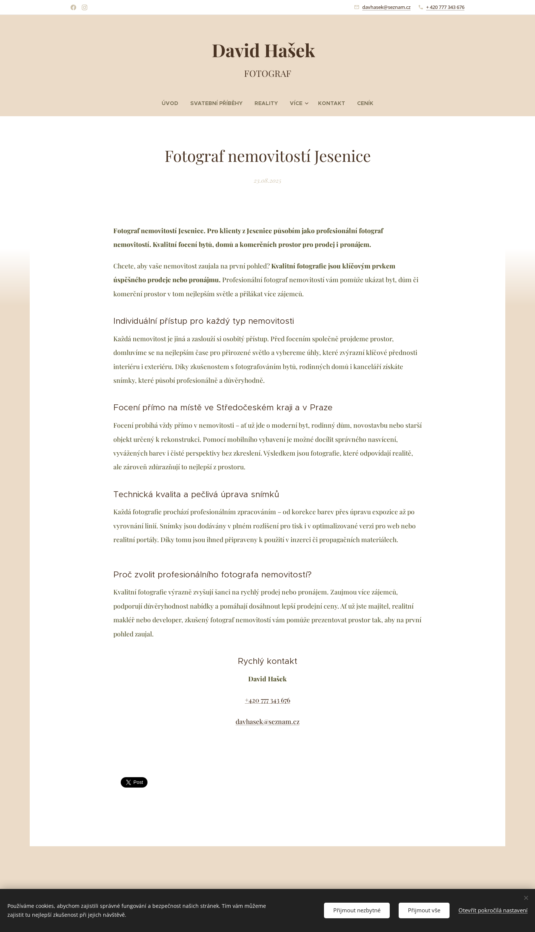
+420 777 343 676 (267, 699)
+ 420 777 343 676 (445, 7)
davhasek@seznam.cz (386, 7)
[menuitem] (181, 103)
